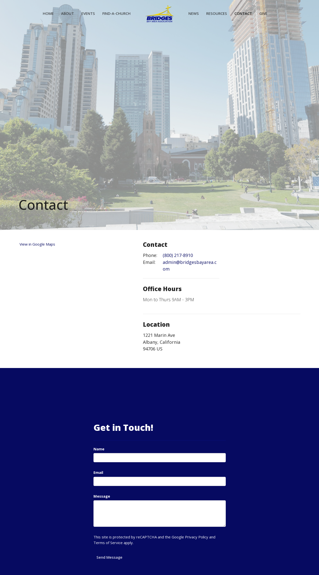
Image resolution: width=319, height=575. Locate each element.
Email (98, 472)
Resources (216, 13)
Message (101, 496)
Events (88, 13)
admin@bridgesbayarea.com (190, 265)
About (67, 13)
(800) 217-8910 (178, 255)
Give (263, 13)
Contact (243, 13)
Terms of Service (108, 542)
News (193, 13)
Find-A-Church (116, 13)
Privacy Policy (196, 536)
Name (98, 448)
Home (48, 13)
